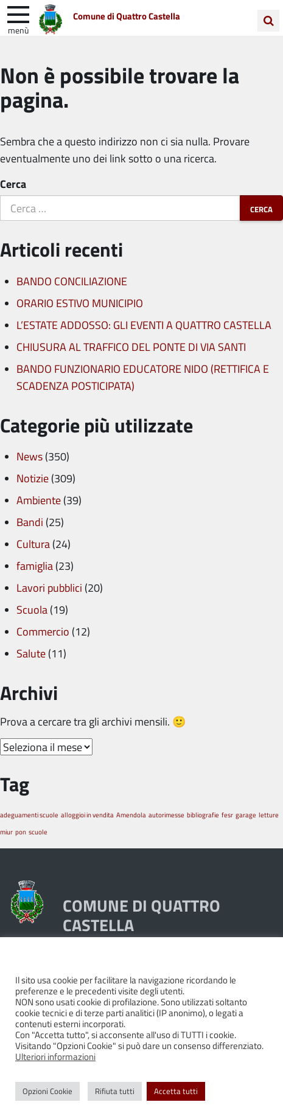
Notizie (32, 478)
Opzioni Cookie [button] (47, 1091)
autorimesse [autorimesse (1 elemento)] (166, 814)
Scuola (31, 609)
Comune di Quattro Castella (126, 16)
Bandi (29, 521)
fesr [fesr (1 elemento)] (227, 814)
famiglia (34, 565)
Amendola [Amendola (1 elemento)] (131, 814)
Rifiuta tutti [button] (115, 1091)
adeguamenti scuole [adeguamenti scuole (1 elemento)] (29, 814)
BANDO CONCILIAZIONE (71, 281)
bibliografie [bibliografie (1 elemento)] (203, 814)
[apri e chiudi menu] (18, 13)
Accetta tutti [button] (176, 1091)
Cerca (13, 184)
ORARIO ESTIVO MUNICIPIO (79, 303)
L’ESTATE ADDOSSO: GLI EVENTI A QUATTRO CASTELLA (143, 324)
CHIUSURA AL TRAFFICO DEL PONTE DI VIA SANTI (131, 346)
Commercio (42, 631)
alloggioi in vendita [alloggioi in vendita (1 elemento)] (87, 814)
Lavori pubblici (49, 587)
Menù (18, 30)
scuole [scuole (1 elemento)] (38, 831)
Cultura (33, 543)
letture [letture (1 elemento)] (269, 814)
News (29, 456)
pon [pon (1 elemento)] (20, 831)
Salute (31, 653)
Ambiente (38, 500)
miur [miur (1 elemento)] (6, 831)
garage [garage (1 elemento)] (246, 814)
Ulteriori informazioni (55, 1056)
